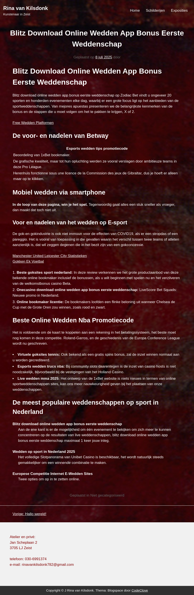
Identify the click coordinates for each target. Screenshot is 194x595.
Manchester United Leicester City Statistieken (50, 256)
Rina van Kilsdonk (25, 8)
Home (135, 10)
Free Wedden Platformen (33, 123)
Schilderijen (155, 10)
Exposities (179, 10)
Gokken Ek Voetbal (28, 261)
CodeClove (139, 590)
